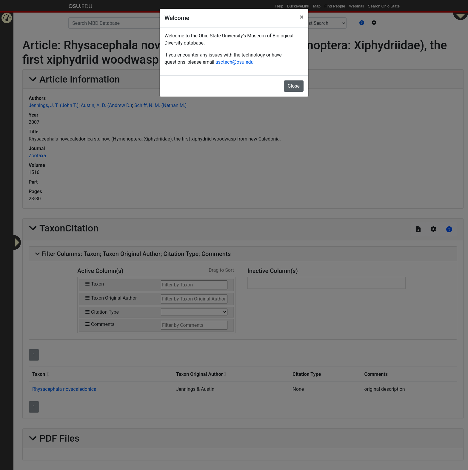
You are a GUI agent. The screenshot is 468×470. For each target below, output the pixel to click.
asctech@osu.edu (234, 62)
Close (294, 86)
